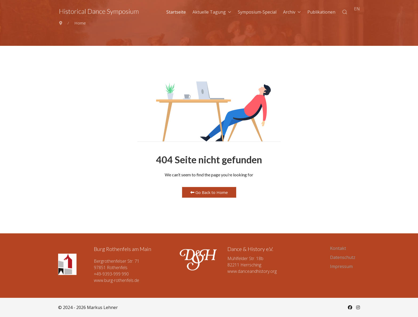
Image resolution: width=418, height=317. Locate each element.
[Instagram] (358, 307)
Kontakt (338, 248)
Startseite (176, 12)
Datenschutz (342, 257)
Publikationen (321, 12)
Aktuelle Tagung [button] (211, 12)
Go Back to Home (209, 192)
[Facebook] (350, 307)
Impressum (341, 266)
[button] (344, 12)
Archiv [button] (292, 12)
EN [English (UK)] (357, 9)
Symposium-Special (257, 12)
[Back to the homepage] (99, 12)
